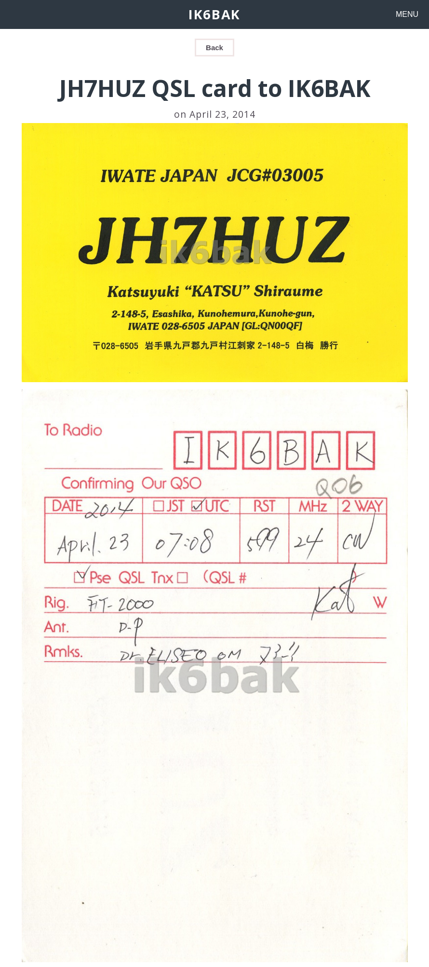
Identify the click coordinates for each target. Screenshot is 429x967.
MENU (407, 14)
